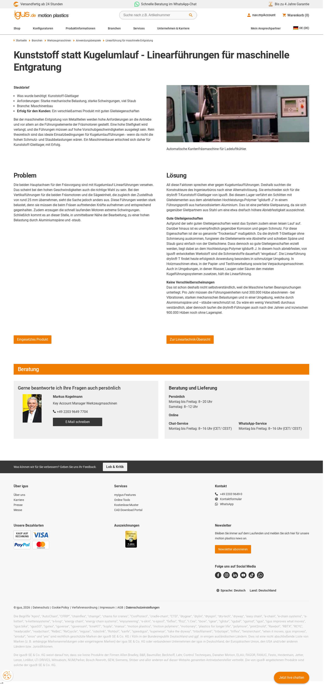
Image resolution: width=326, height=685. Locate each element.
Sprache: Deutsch (231, 590)
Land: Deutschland (263, 590)
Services (139, 28)
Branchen (114, 28)
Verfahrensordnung (84, 607)
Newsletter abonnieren (233, 549)
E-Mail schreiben (77, 422)
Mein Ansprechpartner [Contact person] (266, 28)
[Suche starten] (190, 15)
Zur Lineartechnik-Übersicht (190, 339)
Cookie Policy (60, 607)
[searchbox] (155, 15)
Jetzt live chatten (291, 678)
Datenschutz (41, 607)
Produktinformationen (80, 28)
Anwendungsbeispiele (87, 40)
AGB (120, 607)
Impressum (107, 607)
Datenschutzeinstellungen (143, 607)
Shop (17, 28)
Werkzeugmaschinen (58, 40)
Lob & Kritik (115, 467)
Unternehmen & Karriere (173, 28)
